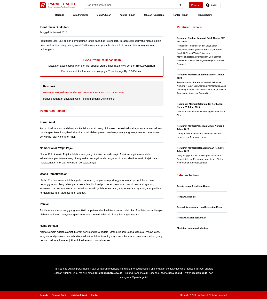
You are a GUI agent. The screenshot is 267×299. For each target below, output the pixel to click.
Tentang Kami (59, 295)
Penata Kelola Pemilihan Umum (193, 186)
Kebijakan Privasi (78, 295)
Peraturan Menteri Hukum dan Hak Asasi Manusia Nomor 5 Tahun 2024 (83, 92)
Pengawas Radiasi (186, 196)
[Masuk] (211, 5)
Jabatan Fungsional (154, 15)
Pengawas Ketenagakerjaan (191, 217)
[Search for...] (130, 5)
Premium (195, 5)
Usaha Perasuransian (53, 173)
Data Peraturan (80, 15)
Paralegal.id (61, 4)
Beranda (59, 15)
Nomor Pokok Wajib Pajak (56, 148)
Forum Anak (48, 122)
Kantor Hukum (180, 15)
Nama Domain (49, 225)
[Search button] (180, 5)
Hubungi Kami (204, 15)
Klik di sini (67, 71)
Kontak (94, 295)
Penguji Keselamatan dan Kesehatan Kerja (199, 207)
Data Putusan (104, 15)
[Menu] (225, 5)
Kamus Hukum (127, 15)
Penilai (44, 204)
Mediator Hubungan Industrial (192, 228)
